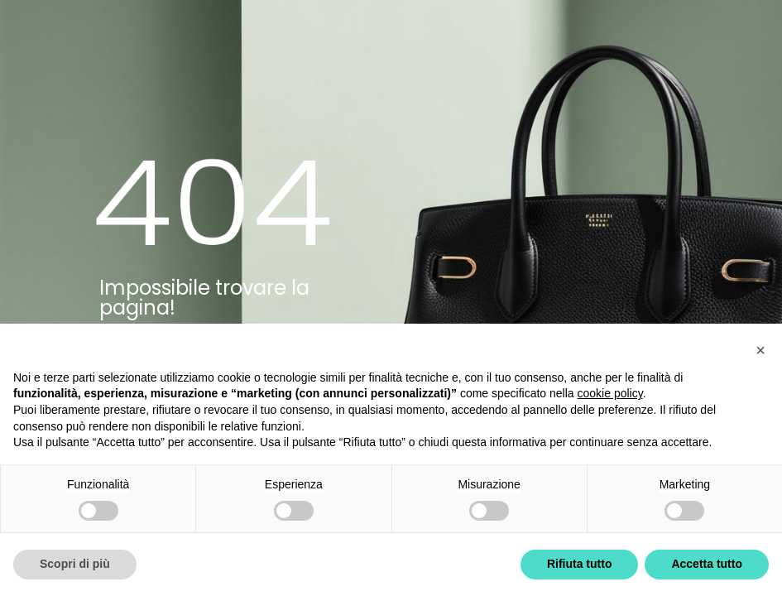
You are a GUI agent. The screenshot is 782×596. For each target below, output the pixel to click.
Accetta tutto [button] (706, 563)
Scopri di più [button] (75, 563)
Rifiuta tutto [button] (579, 563)
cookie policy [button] (610, 393)
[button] (760, 350)
